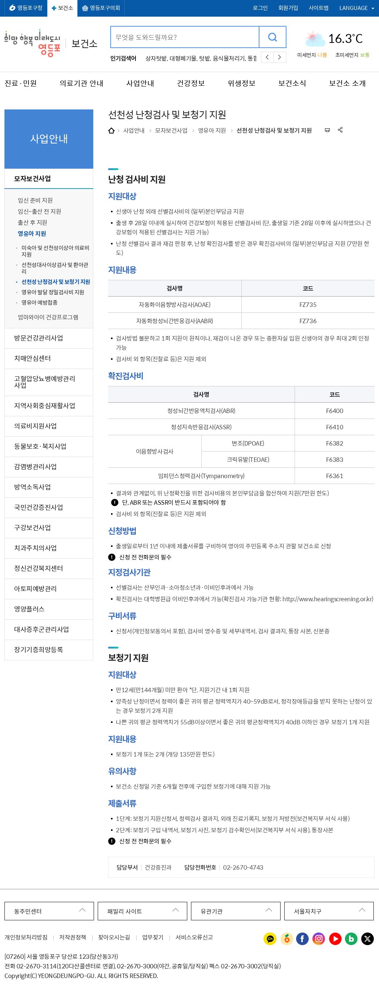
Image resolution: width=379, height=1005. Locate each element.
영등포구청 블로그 (351, 939)
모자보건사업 (171, 130)
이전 (267, 57)
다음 (280, 57)
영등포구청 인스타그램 (319, 939)
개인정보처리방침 (25, 937)
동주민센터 (28, 911)
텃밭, (205, 58)
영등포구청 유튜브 (335, 939)
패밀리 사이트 (124, 911)
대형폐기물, (183, 58)
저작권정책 (72, 937)
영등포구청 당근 (286, 939)
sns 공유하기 (340, 130)
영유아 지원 (212, 130)
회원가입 (288, 8)
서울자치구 (308, 911)
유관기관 (212, 911)
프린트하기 (327, 130)
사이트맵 (319, 8)
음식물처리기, (229, 58)
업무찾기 (153, 937)
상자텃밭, (156, 58)
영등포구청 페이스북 (302, 939)
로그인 (260, 8)
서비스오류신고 (194, 937)
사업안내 (134, 130)
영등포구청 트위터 (368, 939)
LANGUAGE (353, 8)
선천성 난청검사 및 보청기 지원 (274, 130)
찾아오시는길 (114, 937)
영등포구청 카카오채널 (270, 939)
